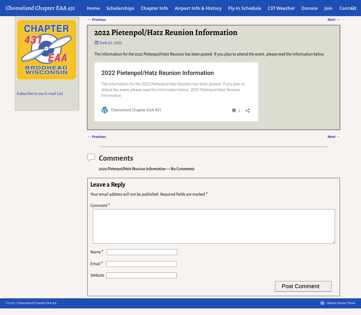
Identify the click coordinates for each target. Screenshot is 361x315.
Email (97, 270)
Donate (310, 8)
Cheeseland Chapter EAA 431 (40, 8)
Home (93, 8)
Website (97, 282)
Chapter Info (154, 8)
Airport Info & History (198, 8)
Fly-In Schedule (244, 8)
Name (97, 258)
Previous (96, 137)
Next (334, 137)
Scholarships (120, 8)
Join (328, 8)
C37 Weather (281, 8)
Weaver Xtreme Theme (341, 309)
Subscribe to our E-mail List (40, 93)
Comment (100, 205)
